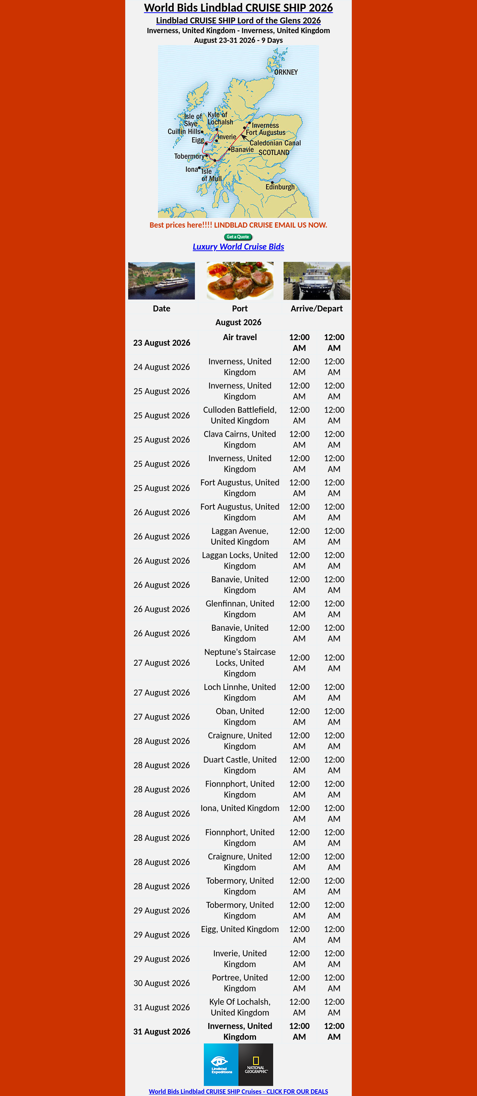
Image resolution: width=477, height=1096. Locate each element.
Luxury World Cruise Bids (238, 246)
